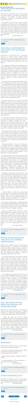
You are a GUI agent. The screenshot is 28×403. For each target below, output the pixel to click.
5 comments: (4, 335)
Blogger (16, 401)
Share (3, 43)
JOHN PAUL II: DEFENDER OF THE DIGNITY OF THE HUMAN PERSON (13, 50)
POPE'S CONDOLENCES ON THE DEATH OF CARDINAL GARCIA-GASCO (12, 240)
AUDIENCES (6, 342)
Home (14, 396)
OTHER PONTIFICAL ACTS (11, 376)
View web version (14, 399)
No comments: (4, 41)
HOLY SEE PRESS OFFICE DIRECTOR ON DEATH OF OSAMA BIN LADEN (11, 304)
